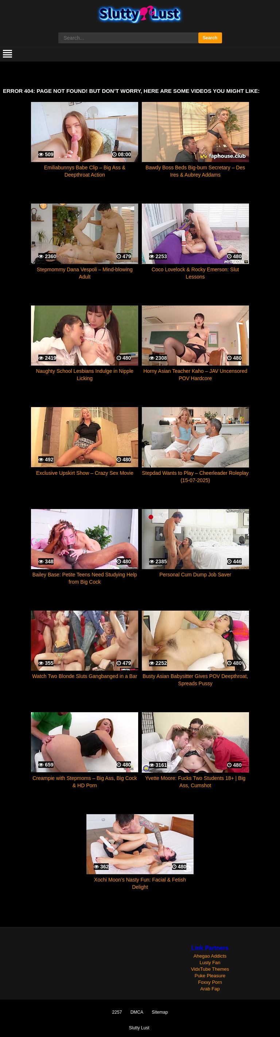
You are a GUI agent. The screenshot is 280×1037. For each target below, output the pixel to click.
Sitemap (160, 1012)
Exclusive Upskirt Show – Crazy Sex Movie (84, 473)
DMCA (137, 1012)
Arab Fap (209, 988)
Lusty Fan (209, 962)
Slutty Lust (139, 1027)
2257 (117, 1012)
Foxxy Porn (210, 982)
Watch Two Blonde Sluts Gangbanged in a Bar (84, 676)
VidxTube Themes (210, 969)
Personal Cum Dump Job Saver (195, 574)
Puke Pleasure (210, 975)
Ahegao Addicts (210, 956)
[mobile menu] (7, 54)
